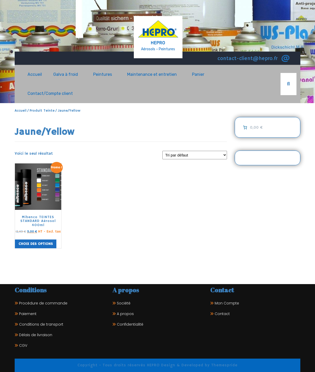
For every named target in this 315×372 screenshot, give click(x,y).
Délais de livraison (35, 334)
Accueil (35, 74)
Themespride (224, 365)
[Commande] (194, 155)
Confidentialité (130, 324)
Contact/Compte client (50, 93)
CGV (23, 345)
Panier (198, 74)
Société (123, 303)
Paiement (28, 313)
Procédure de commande (43, 303)
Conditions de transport (41, 324)
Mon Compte (227, 303)
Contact (222, 313)
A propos (125, 313)
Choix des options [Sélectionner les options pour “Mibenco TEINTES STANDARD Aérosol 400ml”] (36, 244)
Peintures (102, 74)
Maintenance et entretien (152, 74)
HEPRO (158, 42)
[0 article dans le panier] (252, 127)
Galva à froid (65, 74)
